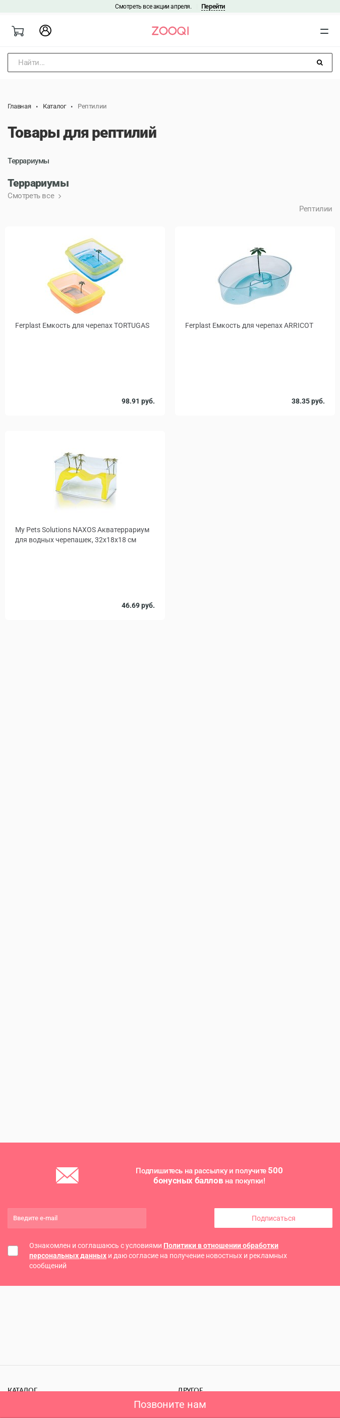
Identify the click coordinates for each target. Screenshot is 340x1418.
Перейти (213, 6)
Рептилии (315, 208)
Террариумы (28, 160)
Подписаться (274, 1218)
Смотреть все (32, 195)
